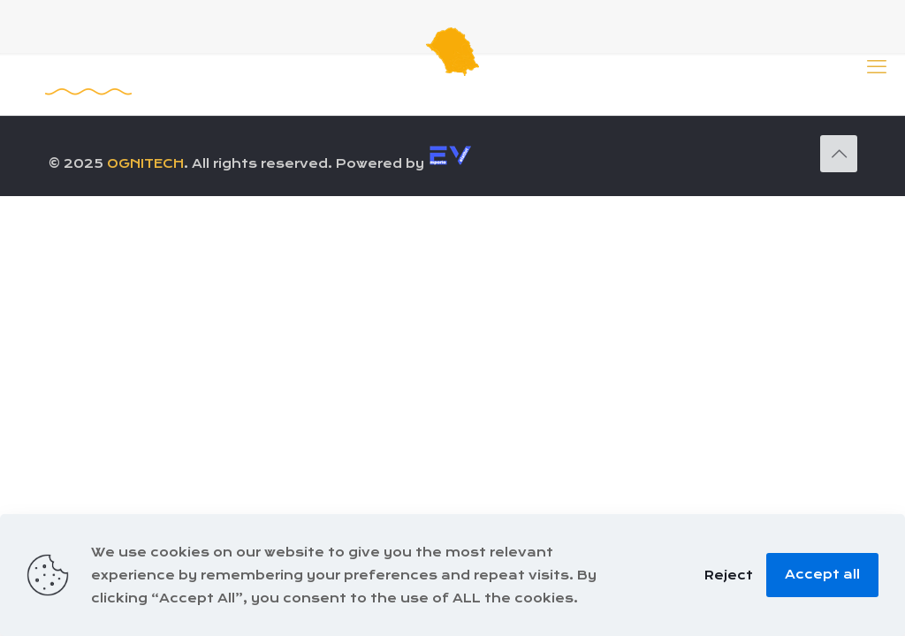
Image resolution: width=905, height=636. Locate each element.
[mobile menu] (877, 66)
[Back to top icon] (838, 153)
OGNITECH (145, 163)
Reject (728, 575)
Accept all (822, 574)
